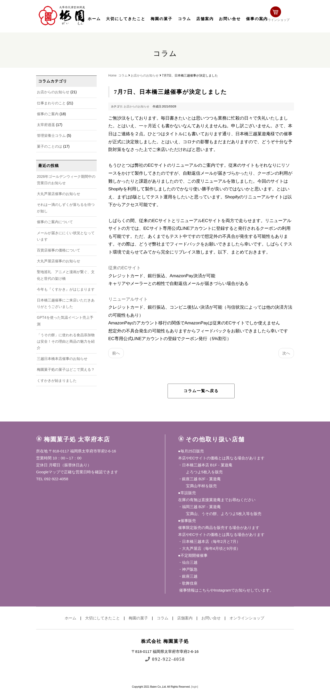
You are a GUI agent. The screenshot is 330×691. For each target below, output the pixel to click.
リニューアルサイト (128, 299)
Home (112, 75)
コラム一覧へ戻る (201, 391)
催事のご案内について (55, 222)
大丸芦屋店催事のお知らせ (58, 194)
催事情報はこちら (194, 590)
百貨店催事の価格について (58, 250)
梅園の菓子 (161, 19)
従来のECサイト (124, 267)
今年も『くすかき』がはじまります (66, 289)
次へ (286, 353)
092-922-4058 (165, 659)
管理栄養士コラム (51, 135)
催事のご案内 (48, 114)
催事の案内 (257, 19)
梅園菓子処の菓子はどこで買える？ (66, 369)
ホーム (94, 19)
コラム (184, 19)
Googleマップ (48, 472)
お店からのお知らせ (53, 92)
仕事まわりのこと (51, 103)
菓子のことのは (49, 146)
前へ (116, 353)
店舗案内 (205, 19)
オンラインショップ (277, 14)
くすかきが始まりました (57, 380)
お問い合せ (230, 19)
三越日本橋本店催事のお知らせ (62, 359)
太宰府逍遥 (46, 125)
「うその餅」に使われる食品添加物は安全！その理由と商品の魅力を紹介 (66, 341)
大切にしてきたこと (125, 19)
